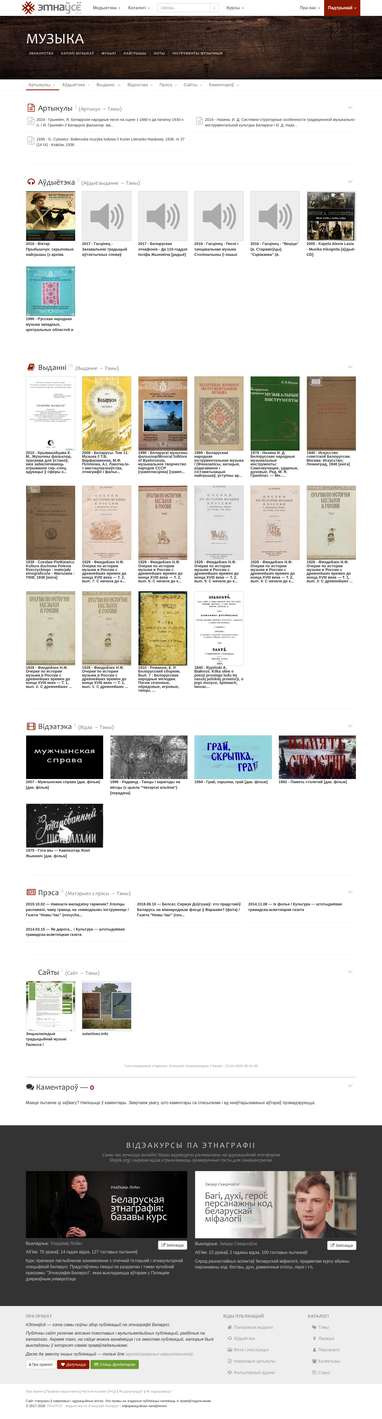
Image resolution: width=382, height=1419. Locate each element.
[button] (235, 8)
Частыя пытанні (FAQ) (98, 1391)
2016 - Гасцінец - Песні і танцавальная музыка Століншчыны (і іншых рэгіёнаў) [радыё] (216, 250)
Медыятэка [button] (106, 8)
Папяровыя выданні (250, 1327)
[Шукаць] (214, 7)
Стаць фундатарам (114, 1364)
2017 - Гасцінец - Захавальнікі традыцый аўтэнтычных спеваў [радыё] (104, 250)
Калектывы (326, 1361)
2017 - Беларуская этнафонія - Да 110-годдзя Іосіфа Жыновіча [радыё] (162, 249)
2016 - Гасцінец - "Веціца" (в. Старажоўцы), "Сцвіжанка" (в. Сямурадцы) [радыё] (274, 250)
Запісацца (172, 1245)
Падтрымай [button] (342, 8)
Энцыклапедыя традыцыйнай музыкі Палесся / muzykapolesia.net (46, 1040)
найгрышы (135, 53)
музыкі (109, 53)
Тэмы (320, 1327)
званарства (41, 53)
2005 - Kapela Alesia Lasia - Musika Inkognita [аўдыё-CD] (331, 249)
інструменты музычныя (198, 53)
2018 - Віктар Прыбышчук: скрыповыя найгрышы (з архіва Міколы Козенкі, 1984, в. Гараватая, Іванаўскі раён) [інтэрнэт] (49, 250)
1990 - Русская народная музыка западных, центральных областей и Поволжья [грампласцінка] (49, 325)
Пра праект (41, 1364)
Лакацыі (323, 1338)
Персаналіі (325, 1350)
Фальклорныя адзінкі (251, 1372)
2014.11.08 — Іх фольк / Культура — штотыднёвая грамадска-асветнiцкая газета (295, 907)
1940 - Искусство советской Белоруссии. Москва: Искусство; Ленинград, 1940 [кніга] (329, 458)
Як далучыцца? (131, 1391)
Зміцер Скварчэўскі (238, 1243)
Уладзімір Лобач (66, 1243)
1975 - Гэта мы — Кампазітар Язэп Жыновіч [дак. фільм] (58, 853)
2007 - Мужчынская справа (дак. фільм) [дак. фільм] (63, 785)
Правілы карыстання (62, 1391)
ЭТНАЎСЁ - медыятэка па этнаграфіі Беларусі (82, 1406)
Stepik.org (119, 1160)
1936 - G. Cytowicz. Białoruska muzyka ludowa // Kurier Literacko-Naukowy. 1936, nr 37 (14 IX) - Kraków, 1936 (110, 142)
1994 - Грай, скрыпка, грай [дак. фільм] (231, 782)
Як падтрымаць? (159, 1391)
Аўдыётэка (241, 1338)
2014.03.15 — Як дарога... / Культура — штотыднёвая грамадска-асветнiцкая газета (75, 932)
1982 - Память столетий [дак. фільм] (313, 782)
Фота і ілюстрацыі (247, 1350)
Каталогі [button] (139, 8)
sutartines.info (95, 1034)
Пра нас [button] (310, 8)
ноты (159, 53)
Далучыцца (73, 1364)
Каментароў (224, 85)
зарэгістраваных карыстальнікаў (158, 1354)
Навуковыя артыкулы (251, 1361)
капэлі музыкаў (77, 53)
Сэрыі (321, 1372)
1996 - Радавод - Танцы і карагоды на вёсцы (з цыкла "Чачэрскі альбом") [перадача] (145, 787)
